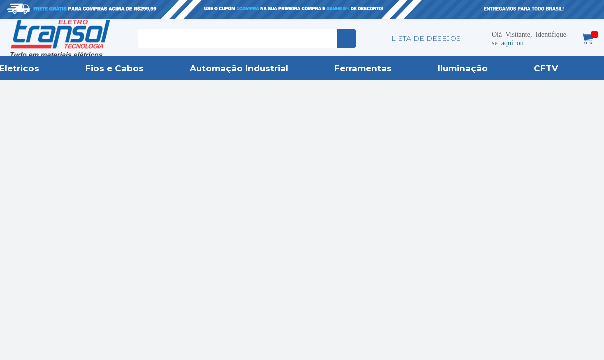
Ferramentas (363, 69)
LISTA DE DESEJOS (426, 38)
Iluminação (463, 69)
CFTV (546, 69)
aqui (507, 42)
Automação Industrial (239, 69)
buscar (346, 38)
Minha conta (477, 39)
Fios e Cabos (114, 69)
